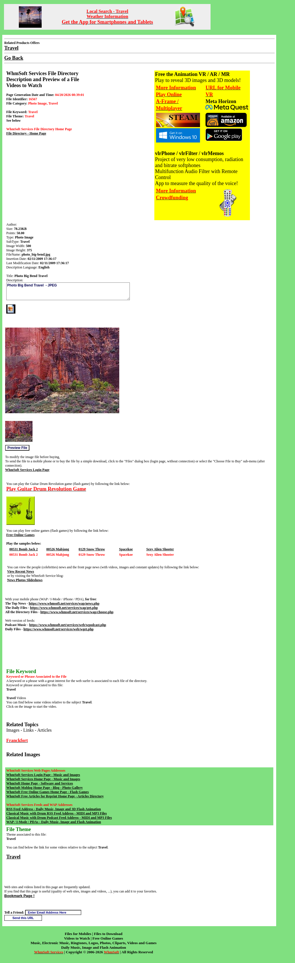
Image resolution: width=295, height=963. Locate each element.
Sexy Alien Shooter (160, 549)
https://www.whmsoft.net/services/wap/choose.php (76, 612)
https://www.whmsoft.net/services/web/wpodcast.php (67, 625)
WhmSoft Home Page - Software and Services (39, 783)
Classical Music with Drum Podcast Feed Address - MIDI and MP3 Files (59, 818)
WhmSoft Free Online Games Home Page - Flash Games (47, 792)
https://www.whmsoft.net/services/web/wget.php (58, 629)
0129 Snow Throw (92, 549)
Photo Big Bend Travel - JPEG (68, 291)
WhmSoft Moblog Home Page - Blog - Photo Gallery (44, 788)
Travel (13, 857)
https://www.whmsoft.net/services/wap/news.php (64, 603)
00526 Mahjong (57, 549)
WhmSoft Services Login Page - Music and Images (43, 775)
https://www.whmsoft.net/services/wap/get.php (64, 608)
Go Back (13, 58)
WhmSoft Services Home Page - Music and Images (43, 779)
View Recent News (20, 571)
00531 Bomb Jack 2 (23, 549)
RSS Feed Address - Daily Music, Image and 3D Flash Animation (53, 809)
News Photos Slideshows (25, 580)
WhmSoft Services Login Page (27, 470)
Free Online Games (20, 535)
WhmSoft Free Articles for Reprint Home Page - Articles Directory (55, 796)
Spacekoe (126, 549)
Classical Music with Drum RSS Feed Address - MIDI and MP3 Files (56, 813)
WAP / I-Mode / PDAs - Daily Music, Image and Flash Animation (53, 822)
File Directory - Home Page (26, 133)
